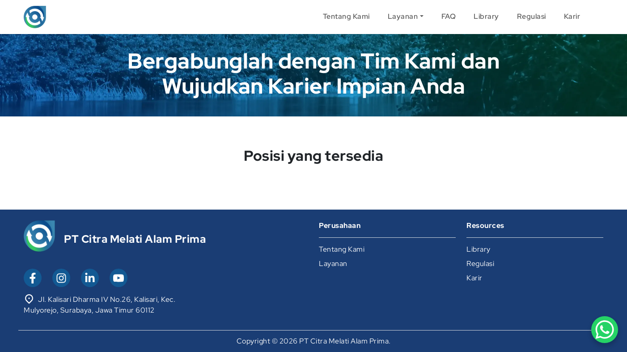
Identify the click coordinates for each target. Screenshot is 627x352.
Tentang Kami (346, 16)
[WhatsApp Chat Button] (604, 329)
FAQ (448, 16)
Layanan (403, 16)
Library (486, 16)
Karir (572, 16)
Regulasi (531, 16)
